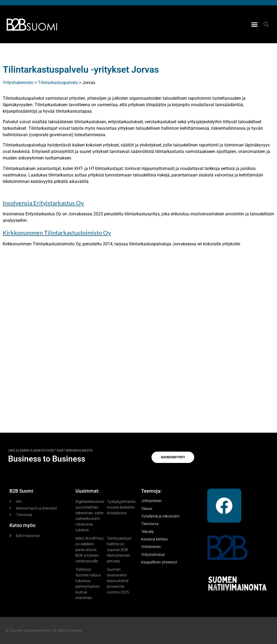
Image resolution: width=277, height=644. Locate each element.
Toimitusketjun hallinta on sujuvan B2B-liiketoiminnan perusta (119, 549)
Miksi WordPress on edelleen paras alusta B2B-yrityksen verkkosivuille (89, 549)
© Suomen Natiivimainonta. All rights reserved (43, 630)
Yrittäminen (151, 547)
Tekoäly (147, 531)
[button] (254, 24)
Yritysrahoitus (153, 554)
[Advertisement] (138, 343)
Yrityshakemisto (18, 82)
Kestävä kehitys (154, 539)
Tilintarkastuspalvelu (58, 82)
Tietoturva (150, 524)
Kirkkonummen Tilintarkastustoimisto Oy (57, 232)
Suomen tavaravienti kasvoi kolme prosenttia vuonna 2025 (118, 580)
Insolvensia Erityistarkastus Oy (43, 202)
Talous (146, 508)
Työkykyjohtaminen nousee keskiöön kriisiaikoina (123, 507)
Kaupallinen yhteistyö (159, 562)
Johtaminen (151, 501)
